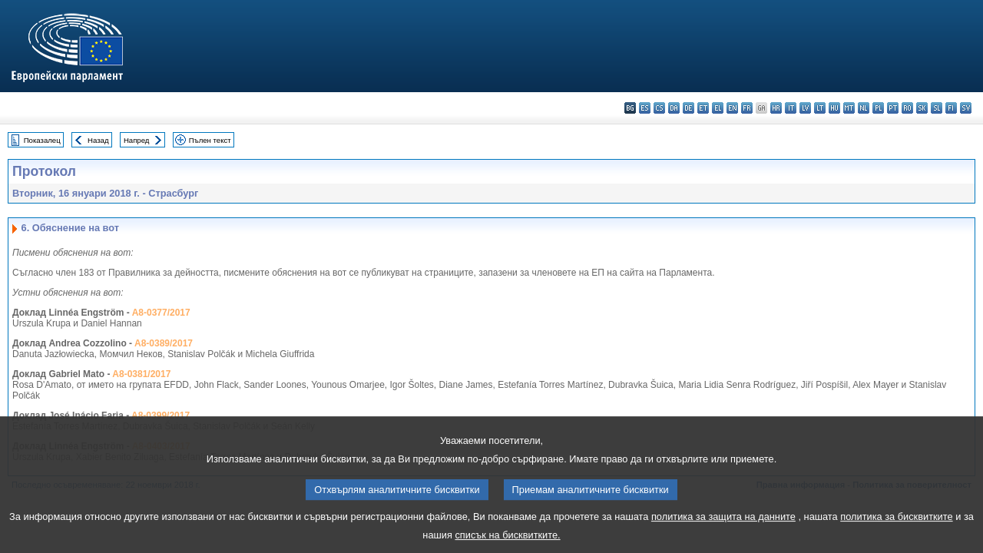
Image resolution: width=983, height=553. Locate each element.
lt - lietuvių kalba (820, 108)
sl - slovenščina (936, 108)
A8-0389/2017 (163, 343)
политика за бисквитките (896, 525)
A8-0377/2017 (161, 312)
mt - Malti (849, 108)
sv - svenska (965, 108)
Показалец (42, 140)
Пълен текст (210, 140)
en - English (732, 108)
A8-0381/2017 (141, 374)
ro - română (907, 108)
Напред (137, 140)
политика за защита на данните (723, 525)
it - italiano (790, 108)
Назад (98, 140)
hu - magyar (834, 108)
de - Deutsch (688, 108)
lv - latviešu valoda (805, 108)
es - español (644, 108)
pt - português (893, 108)
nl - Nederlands (863, 108)
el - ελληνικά (717, 108)
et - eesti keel (703, 108)
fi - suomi (951, 108)
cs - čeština (659, 108)
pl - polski (878, 108)
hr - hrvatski (776, 108)
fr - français (747, 108)
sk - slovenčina (922, 108)
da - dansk (674, 108)
